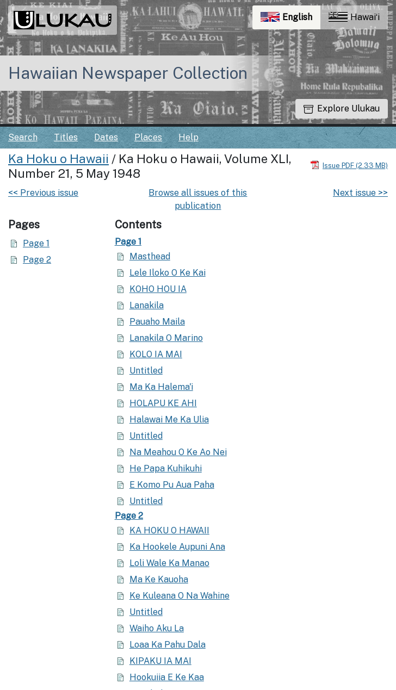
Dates (106, 137)
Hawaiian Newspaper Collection (127, 73)
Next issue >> (360, 193)
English (290, 19)
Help (188, 137)
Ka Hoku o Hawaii (58, 159)
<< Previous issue (43, 193)
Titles (66, 137)
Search (23, 137)
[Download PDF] (349, 165)
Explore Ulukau (342, 108)
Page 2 (37, 259)
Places (148, 137)
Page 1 (36, 243)
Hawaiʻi (354, 17)
